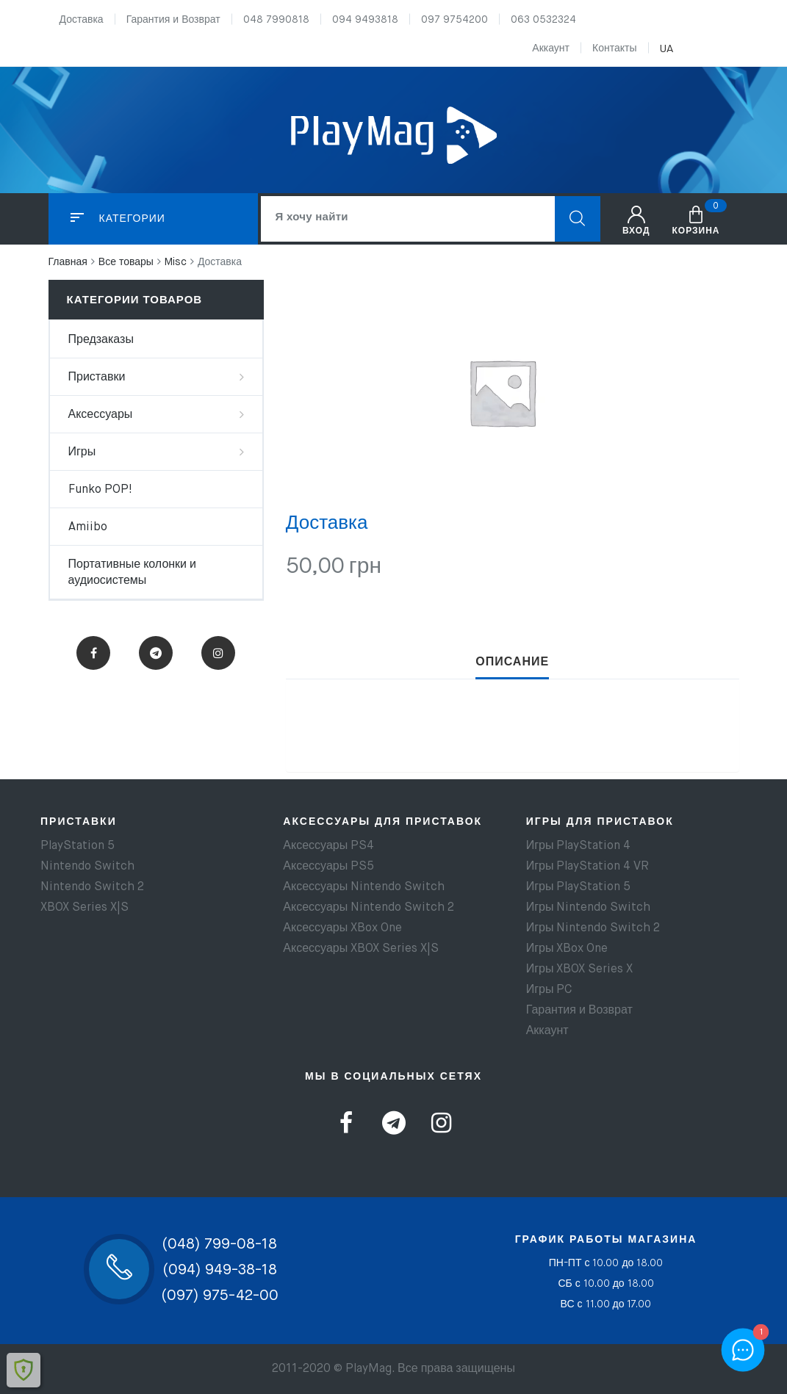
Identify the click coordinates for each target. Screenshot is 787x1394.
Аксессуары (100, 415)
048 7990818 (276, 20)
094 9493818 (365, 20)
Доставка (82, 20)
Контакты (614, 48)
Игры (82, 452)
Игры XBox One (567, 949)
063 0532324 (543, 20)
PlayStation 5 (77, 846)
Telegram (156, 653)
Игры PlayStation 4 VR (588, 867)
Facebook (93, 653)
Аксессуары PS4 (328, 846)
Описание (512, 662)
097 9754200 (454, 20)
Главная (67, 262)
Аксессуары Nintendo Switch (364, 887)
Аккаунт (550, 48)
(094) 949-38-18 (219, 1270)
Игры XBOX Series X (579, 969)
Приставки (97, 377)
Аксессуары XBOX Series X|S (361, 949)
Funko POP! (100, 490)
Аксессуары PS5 (328, 867)
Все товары (126, 262)
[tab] (512, 662)
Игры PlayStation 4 (578, 846)
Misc (176, 262)
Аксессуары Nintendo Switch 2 (368, 908)
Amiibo (87, 527)
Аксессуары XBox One (342, 928)
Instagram (218, 653)
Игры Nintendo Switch (588, 908)
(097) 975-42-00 (219, 1296)
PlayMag (368, 1369)
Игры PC (549, 990)
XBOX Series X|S (84, 908)
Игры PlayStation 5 (578, 887)
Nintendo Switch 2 (92, 887)
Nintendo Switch (87, 867)
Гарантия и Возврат (173, 20)
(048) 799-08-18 (219, 1244)
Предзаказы (101, 340)
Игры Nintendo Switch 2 (593, 928)
